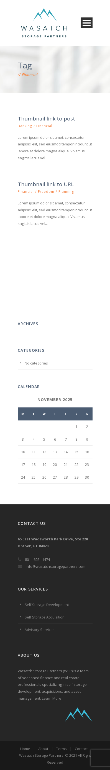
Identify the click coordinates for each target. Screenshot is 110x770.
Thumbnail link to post (46, 118)
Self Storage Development (47, 604)
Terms (61, 748)
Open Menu (87, 22)
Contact (81, 748)
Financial (44, 126)
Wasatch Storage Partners (41, 755)
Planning (66, 191)
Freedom (46, 191)
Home (25, 748)
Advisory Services (40, 629)
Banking (25, 126)
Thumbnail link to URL (46, 184)
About (43, 748)
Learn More (51, 698)
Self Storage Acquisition (45, 617)
